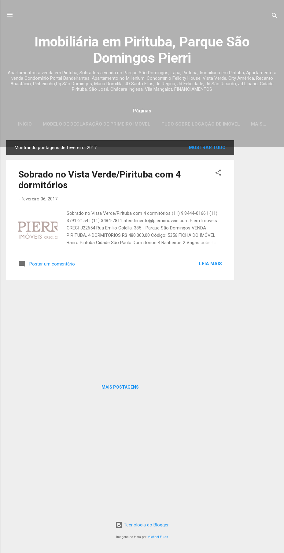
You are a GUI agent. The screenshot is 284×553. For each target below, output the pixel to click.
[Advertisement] (258, 232)
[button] (218, 173)
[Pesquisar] (274, 16)
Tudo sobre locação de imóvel (200, 124)
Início (25, 124)
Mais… (258, 124)
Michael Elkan (157, 537)
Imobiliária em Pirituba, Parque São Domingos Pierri (142, 50)
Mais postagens (120, 387)
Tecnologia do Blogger (142, 525)
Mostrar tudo (207, 147)
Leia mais (210, 263)
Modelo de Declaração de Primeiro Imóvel (96, 124)
